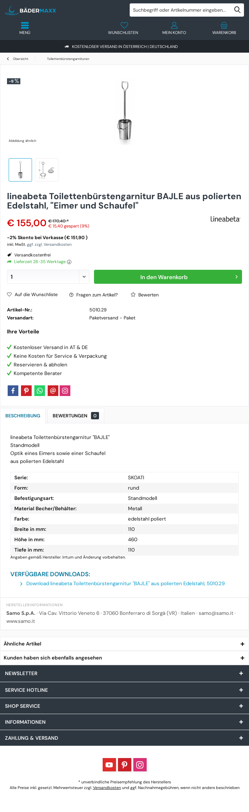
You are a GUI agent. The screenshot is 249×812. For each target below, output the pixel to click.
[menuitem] (224, 28)
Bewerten (145, 295)
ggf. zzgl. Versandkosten (49, 244)
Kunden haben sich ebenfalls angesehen (53, 657)
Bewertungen (76, 415)
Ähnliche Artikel (22, 643)
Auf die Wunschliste (32, 294)
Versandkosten (107, 787)
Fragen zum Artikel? (93, 295)
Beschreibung (22, 416)
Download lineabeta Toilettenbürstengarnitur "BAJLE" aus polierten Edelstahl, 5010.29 (122, 583)
